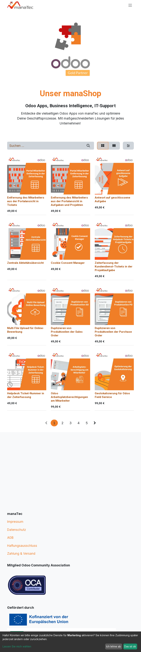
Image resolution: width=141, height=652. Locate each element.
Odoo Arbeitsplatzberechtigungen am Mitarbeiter (69, 397)
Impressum (15, 522)
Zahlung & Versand (21, 553)
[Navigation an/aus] (130, 5)
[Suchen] (88, 146)
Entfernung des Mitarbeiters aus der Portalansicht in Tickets (25, 201)
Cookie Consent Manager (68, 263)
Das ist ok (130, 646)
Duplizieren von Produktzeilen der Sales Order (67, 331)
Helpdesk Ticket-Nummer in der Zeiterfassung (25, 395)
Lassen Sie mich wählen (17, 646)
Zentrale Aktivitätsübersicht (25, 263)
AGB (10, 537)
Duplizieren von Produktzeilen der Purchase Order (113, 331)
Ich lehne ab (113, 646)
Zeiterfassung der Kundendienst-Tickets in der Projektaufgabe (113, 266)
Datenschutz (16, 530)
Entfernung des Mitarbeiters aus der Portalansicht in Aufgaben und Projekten (69, 201)
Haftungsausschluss (22, 546)
